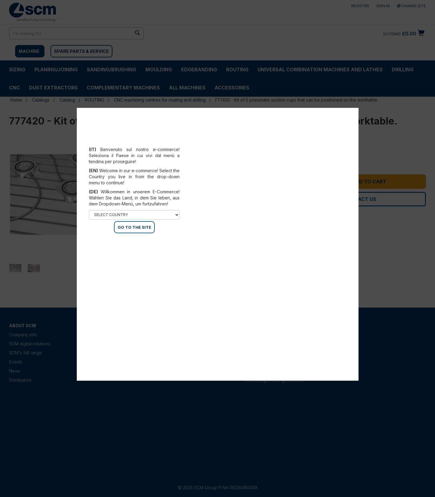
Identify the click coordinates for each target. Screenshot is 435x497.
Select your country (134, 142)
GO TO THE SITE (134, 227)
